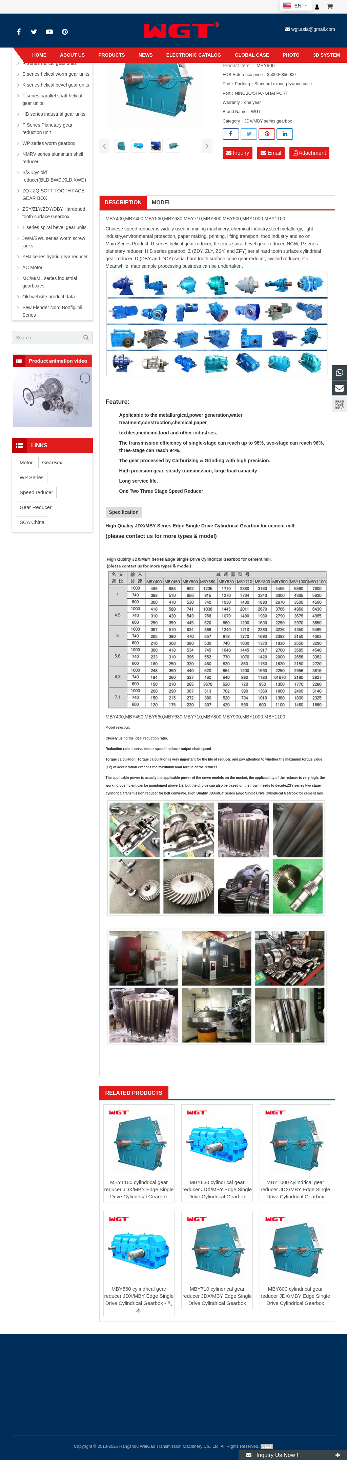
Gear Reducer (36, 507)
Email (271, 153)
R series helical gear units (49, 63)
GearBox (52, 462)
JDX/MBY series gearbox (268, 121)
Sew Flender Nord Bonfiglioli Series (52, 311)
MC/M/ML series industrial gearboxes (49, 282)
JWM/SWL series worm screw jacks (53, 242)
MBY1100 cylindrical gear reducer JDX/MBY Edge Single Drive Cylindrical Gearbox (139, 1189)
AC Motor (32, 267)
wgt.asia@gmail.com (313, 29)
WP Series (32, 477)
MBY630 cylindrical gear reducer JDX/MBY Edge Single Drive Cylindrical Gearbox (217, 1189)
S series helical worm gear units (55, 74)
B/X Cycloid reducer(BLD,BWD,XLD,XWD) (54, 176)
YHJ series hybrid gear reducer (55, 256)
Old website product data (48, 296)
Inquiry (237, 153)
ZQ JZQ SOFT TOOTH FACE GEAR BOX (53, 194)
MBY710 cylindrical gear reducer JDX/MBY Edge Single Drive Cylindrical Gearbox (217, 1296)
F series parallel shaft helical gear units (52, 99)
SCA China (32, 522)
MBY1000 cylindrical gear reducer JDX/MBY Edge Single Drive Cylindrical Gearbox (295, 1189)
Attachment (309, 153)
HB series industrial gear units (53, 114)
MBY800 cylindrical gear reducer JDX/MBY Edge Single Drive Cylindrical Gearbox (295, 1296)
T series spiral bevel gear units (54, 227)
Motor (26, 462)
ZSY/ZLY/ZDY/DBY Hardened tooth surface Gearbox (53, 212)
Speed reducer (36, 492)
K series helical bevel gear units (55, 85)
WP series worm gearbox (48, 143)
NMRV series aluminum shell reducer (52, 157)
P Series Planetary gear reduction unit (47, 128)
